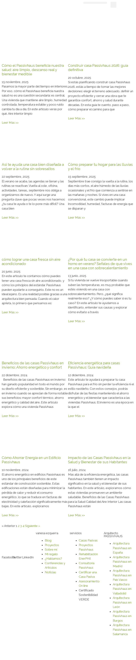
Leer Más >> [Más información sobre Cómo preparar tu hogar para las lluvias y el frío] (76, 217)
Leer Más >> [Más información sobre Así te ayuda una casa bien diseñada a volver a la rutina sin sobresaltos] (10, 217)
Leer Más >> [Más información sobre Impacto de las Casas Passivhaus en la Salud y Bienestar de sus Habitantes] (76, 515)
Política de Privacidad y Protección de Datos (31, 651)
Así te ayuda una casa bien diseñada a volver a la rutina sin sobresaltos (33, 166)
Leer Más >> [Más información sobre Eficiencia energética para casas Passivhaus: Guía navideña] (76, 416)
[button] (95, 3)
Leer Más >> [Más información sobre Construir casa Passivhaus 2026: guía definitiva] (76, 118)
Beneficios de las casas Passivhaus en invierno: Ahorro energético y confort (33, 365)
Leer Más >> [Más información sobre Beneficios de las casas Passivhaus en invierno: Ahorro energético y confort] (10, 416)
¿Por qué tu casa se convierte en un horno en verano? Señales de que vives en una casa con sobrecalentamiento (100, 263)
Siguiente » (32, 526)
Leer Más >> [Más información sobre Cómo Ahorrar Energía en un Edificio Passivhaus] (10, 515)
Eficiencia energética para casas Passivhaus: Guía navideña (94, 365)
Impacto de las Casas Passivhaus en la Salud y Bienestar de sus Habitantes (99, 460)
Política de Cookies (76, 651)
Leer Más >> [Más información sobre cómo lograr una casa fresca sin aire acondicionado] (10, 312)
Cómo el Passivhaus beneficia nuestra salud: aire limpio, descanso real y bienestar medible (33, 69)
